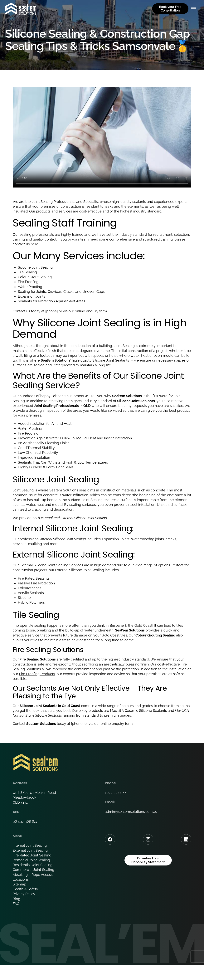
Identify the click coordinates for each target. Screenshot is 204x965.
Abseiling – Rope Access (33, 875)
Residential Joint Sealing (32, 865)
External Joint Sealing (30, 850)
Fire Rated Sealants (34, 578)
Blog (16, 899)
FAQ (16, 904)
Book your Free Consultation (170, 8)
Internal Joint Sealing (30, 845)
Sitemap (19, 884)
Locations (21, 879)
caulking (35, 544)
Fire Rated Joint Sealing (32, 855)
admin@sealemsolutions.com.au (131, 812)
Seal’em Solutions (63, 490)
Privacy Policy (24, 894)
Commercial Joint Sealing (33, 870)
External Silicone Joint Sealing (83, 518)
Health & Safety (25, 889)
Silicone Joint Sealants (111, 360)
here (34, 244)
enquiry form (96, 311)
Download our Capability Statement (148, 860)
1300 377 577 (115, 793)
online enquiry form (117, 724)
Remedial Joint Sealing (31, 860)
